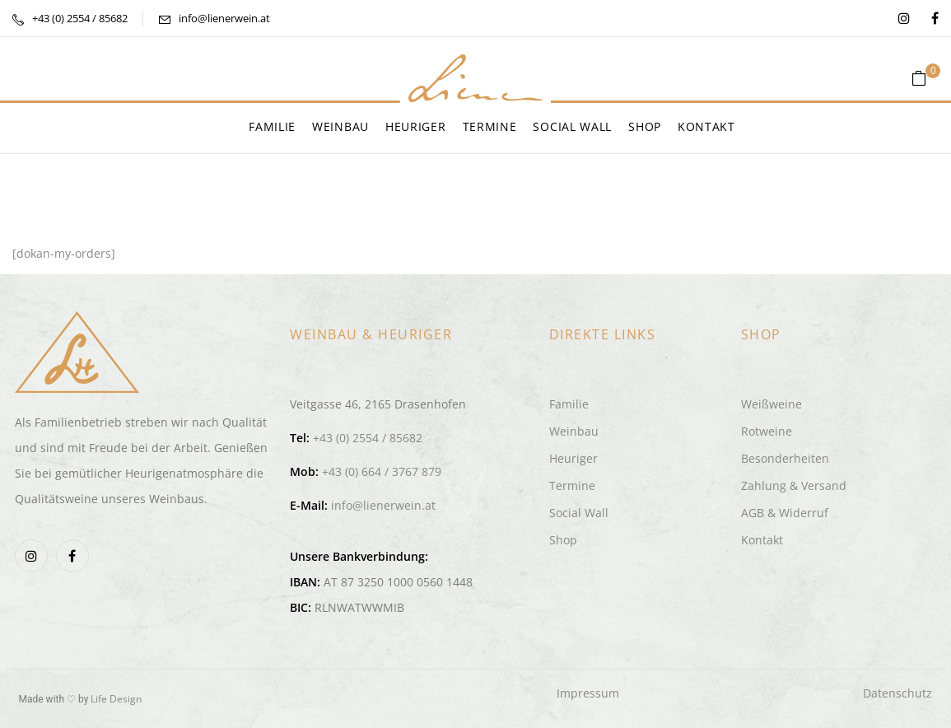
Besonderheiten (785, 458)
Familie (569, 404)
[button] (925, 78)
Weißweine (771, 404)
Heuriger (573, 458)
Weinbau (574, 431)
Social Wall (578, 512)
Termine (572, 485)
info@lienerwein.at (224, 18)
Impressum (588, 693)
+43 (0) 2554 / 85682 (80, 18)
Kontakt (762, 540)
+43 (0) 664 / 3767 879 (381, 471)
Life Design (116, 699)
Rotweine (766, 431)
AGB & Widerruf (784, 512)
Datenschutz (897, 693)
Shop (563, 540)
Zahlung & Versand (793, 485)
